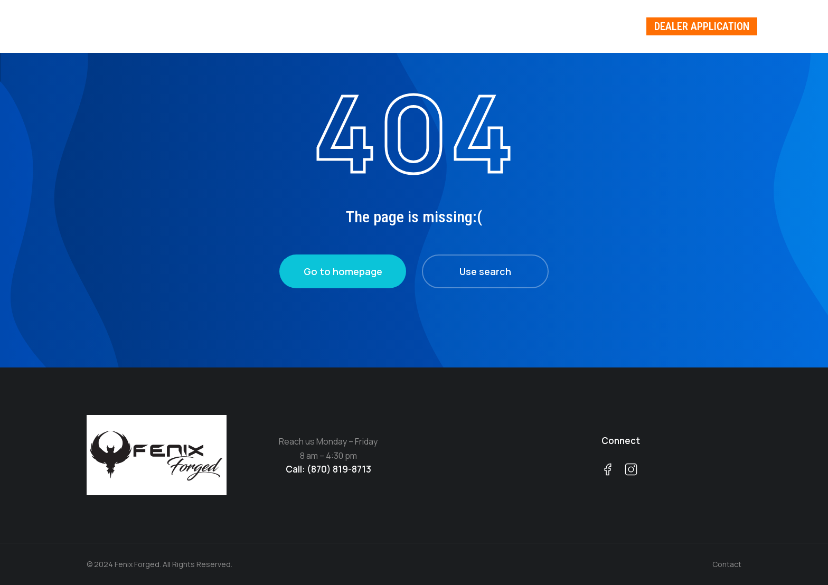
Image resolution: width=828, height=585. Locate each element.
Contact (726, 564)
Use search (485, 271)
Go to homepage (343, 271)
